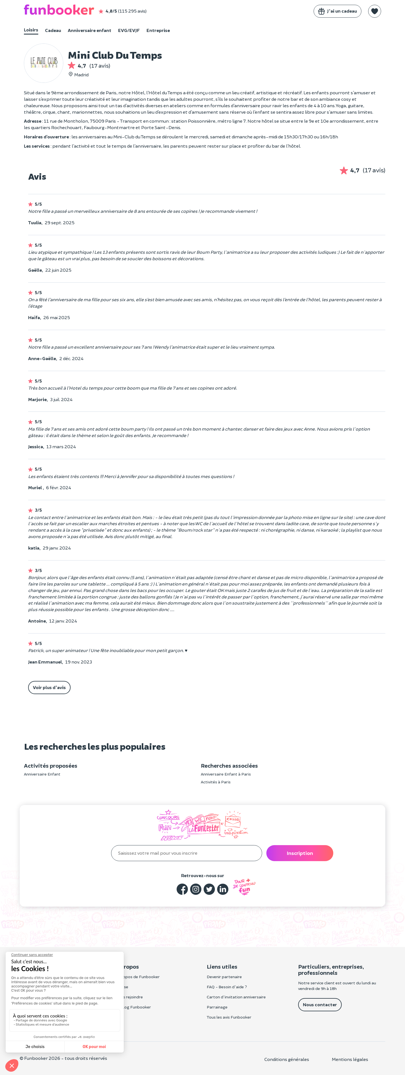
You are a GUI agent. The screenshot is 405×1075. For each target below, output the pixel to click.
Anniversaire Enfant (42, 774)
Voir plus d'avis (49, 687)
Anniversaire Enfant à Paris (226, 774)
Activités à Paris (216, 781)
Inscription (300, 853)
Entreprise (158, 30)
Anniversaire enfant (89, 30)
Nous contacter (320, 1004)
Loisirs (31, 29)
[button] (374, 11)
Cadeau (53, 30)
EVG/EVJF (129, 30)
